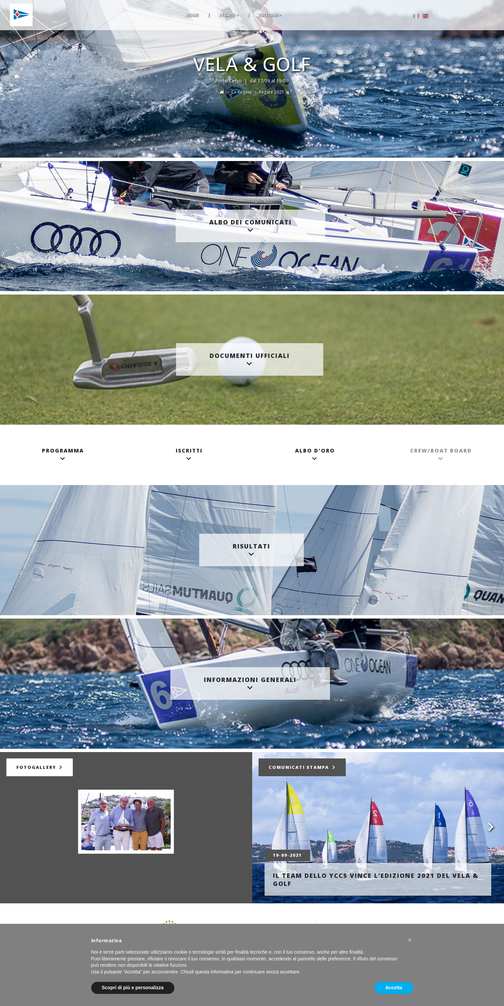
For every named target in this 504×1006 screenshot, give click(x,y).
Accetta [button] (393, 987)
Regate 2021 (271, 92)
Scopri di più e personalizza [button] (133, 987)
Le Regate (242, 92)
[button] (409, 940)
